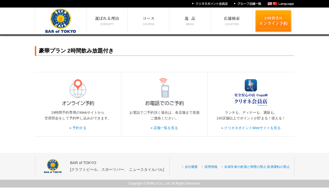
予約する (79, 128)
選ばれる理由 (107, 21)
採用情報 (210, 167)
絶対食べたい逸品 (190, 21)
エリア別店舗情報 (232, 21)
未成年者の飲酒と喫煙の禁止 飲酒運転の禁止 (257, 167)
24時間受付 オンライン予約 (273, 21)
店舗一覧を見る (165, 128)
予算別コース (148, 21)
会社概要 (191, 167)
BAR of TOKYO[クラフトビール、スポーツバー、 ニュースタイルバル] (117, 166)
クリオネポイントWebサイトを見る (252, 128)
